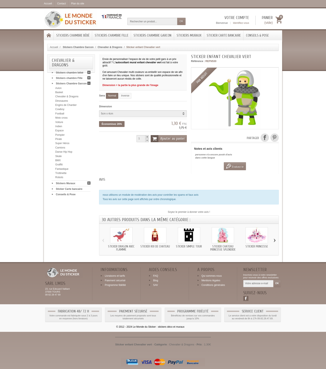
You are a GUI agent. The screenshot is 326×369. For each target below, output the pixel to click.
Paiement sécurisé (115, 280)
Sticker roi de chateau (155, 246)
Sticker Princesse (257, 246)
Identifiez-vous (241, 23)
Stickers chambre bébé (72, 35)
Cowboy (59, 110)
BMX (58, 161)
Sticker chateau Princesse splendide (223, 248)
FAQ (155, 275)
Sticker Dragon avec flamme (121, 248)
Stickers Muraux (189, 35)
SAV (155, 284)
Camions (60, 148)
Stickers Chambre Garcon (152, 35)
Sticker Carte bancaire (224, 35)
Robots (59, 178)
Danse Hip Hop (63, 152)
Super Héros (62, 144)
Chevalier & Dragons (67, 97)
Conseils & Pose (257, 35)
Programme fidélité (115, 284)
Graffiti (59, 165)
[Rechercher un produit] (152, 21)
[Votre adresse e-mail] (258, 283)
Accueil (54, 47)
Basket (59, 93)
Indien (58, 127)
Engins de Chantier (66, 105)
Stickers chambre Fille (111, 35)
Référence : (198, 61)
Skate (58, 157)
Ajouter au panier (168, 138)
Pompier (60, 135)
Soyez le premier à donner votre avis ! (189, 211)
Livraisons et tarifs (115, 275)
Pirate (58, 139)
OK (181, 21)
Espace (59, 131)
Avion (58, 88)
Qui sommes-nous (211, 275)
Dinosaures (61, 101)
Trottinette (61, 173)
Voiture (59, 123)
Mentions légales (210, 280)
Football (59, 114)
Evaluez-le (234, 166)
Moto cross (61, 118)
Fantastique (62, 169)
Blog (155, 280)
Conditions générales (213, 284)
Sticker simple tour (189, 246)
